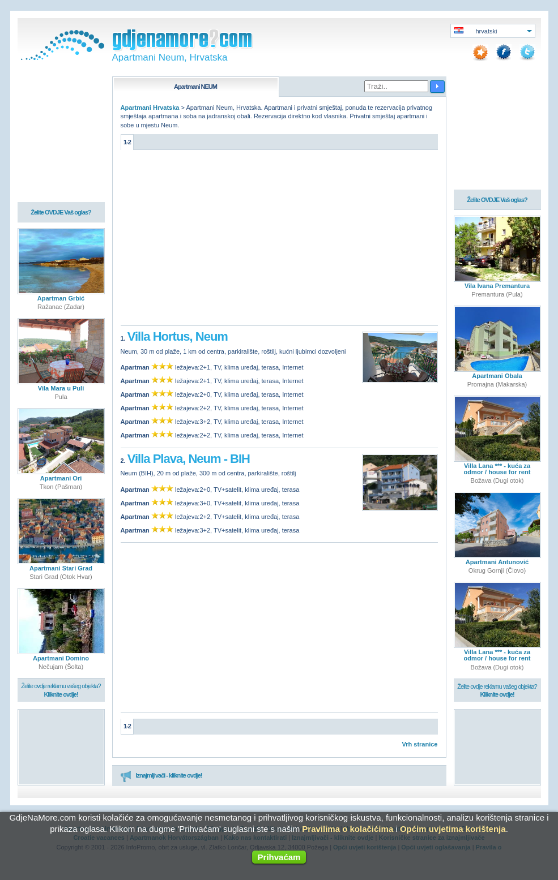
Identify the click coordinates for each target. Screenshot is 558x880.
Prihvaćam (279, 857)
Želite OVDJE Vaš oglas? (61, 212)
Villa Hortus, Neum (177, 336)
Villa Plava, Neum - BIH (188, 459)
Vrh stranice (420, 744)
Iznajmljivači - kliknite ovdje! (161, 776)
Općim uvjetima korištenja (453, 829)
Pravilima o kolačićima (347, 829)
